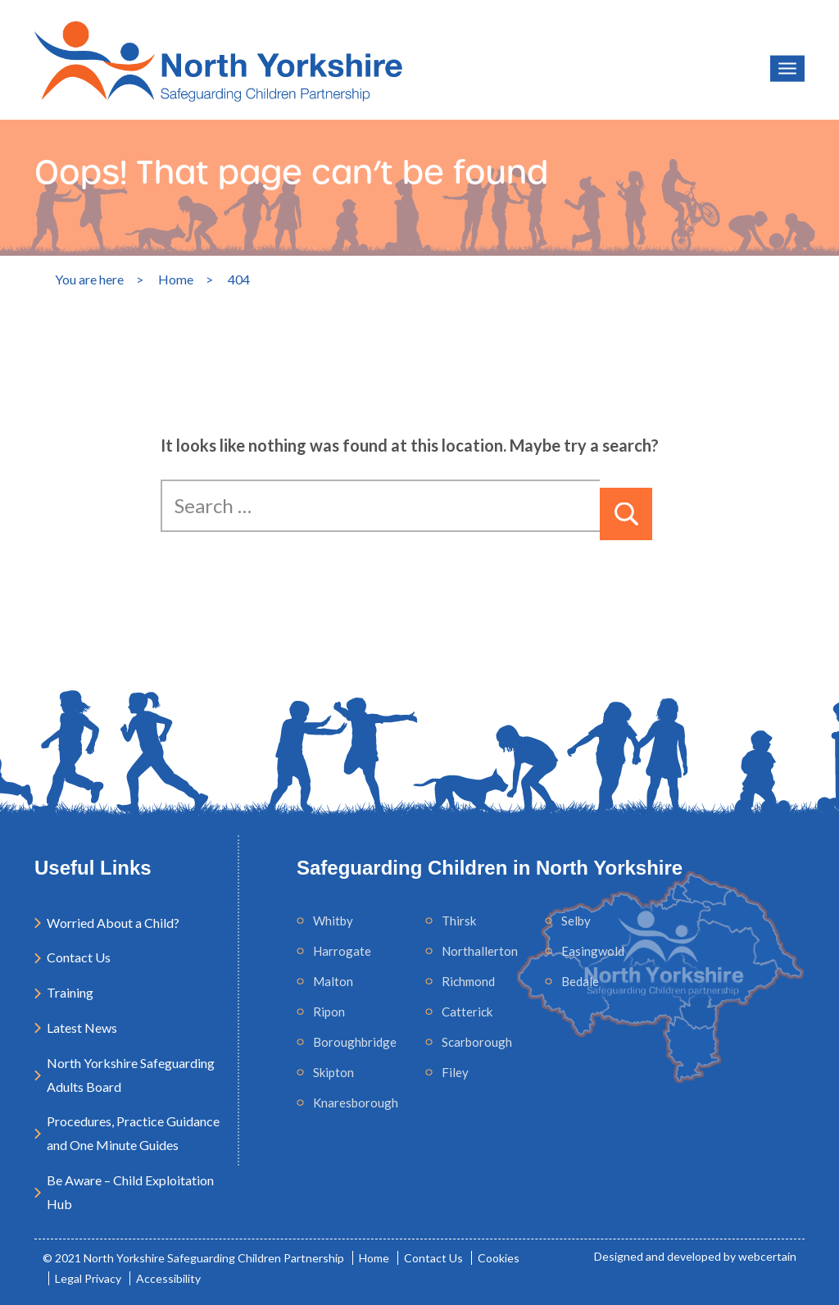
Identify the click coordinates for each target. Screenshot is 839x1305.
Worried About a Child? (113, 922)
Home (374, 1258)
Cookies (498, 1258)
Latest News (82, 1027)
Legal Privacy (88, 1278)
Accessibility (168, 1278)
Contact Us (79, 957)
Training (70, 992)
